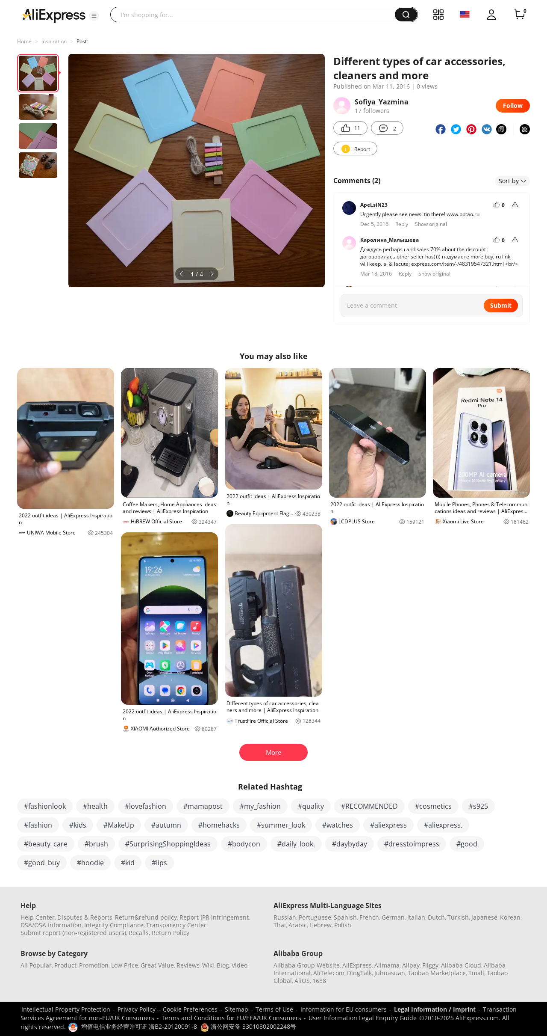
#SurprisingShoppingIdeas (168, 844)
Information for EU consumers (343, 1009)
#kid (128, 862)
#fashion (38, 825)
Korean (510, 917)
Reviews (188, 965)
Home (24, 41)
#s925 (478, 806)
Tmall (476, 973)
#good (466, 844)
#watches (337, 825)
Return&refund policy (146, 917)
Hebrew (320, 925)
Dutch (436, 917)
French (369, 917)
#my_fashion (260, 806)
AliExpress (357, 965)
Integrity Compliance (114, 925)
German (393, 917)
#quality (311, 806)
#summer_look (281, 825)
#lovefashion (145, 806)
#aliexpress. (443, 825)
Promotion (94, 965)
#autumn (166, 825)
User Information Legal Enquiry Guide (363, 1018)
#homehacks (219, 825)
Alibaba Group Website (307, 965)
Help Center (38, 917)
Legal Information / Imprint (435, 1009)
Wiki (208, 965)
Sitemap (236, 1009)
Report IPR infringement (214, 917)
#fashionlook (45, 806)
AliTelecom (328, 973)
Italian (416, 917)
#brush (96, 844)
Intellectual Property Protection (65, 1009)
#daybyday (349, 844)
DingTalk (359, 973)
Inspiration (54, 41)
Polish (342, 925)
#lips (159, 862)
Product (65, 965)
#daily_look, (296, 844)
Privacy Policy (137, 1009)
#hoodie (90, 862)
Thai (280, 925)
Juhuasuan (389, 973)
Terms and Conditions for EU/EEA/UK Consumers (231, 1018)
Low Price (124, 965)
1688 (319, 981)
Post (81, 41)
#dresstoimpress (411, 844)
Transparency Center (176, 925)
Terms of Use (274, 1009)
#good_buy (42, 862)
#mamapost (203, 806)
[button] (94, 16)
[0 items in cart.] (519, 14)
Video (239, 965)
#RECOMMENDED (369, 806)
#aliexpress (388, 825)
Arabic (297, 925)
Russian (285, 917)
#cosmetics (433, 806)
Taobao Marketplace (437, 973)
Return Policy (170, 933)
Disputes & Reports (84, 917)
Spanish (345, 917)
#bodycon (244, 844)
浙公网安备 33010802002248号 (248, 1026)
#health (95, 806)
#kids (77, 825)
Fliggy (430, 965)
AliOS (302, 981)
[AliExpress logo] (54, 15)
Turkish (458, 917)
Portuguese (315, 917)
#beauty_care (46, 844)
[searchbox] (256, 14)
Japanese (484, 917)
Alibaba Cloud (461, 965)
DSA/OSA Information (51, 925)
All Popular (36, 965)
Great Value (157, 965)
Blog (223, 965)
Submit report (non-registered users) (73, 933)
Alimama (387, 965)
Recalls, (139, 933)
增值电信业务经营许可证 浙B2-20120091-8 (139, 1026)
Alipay (411, 965)
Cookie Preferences (190, 1009)
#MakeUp (118, 825)
